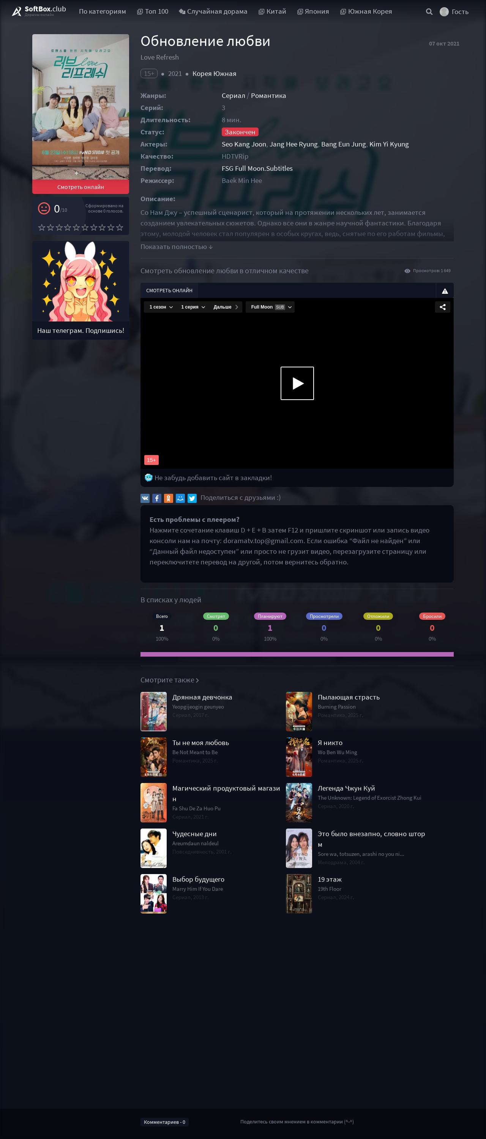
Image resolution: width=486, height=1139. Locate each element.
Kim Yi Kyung (389, 144)
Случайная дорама (213, 11)
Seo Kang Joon (244, 144)
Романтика (268, 95)
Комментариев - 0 (164, 1122)
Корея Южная (215, 73)
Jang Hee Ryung (294, 144)
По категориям (102, 11)
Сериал (233, 95)
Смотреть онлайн (80, 187)
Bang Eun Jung (343, 144)
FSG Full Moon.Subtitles (257, 168)
